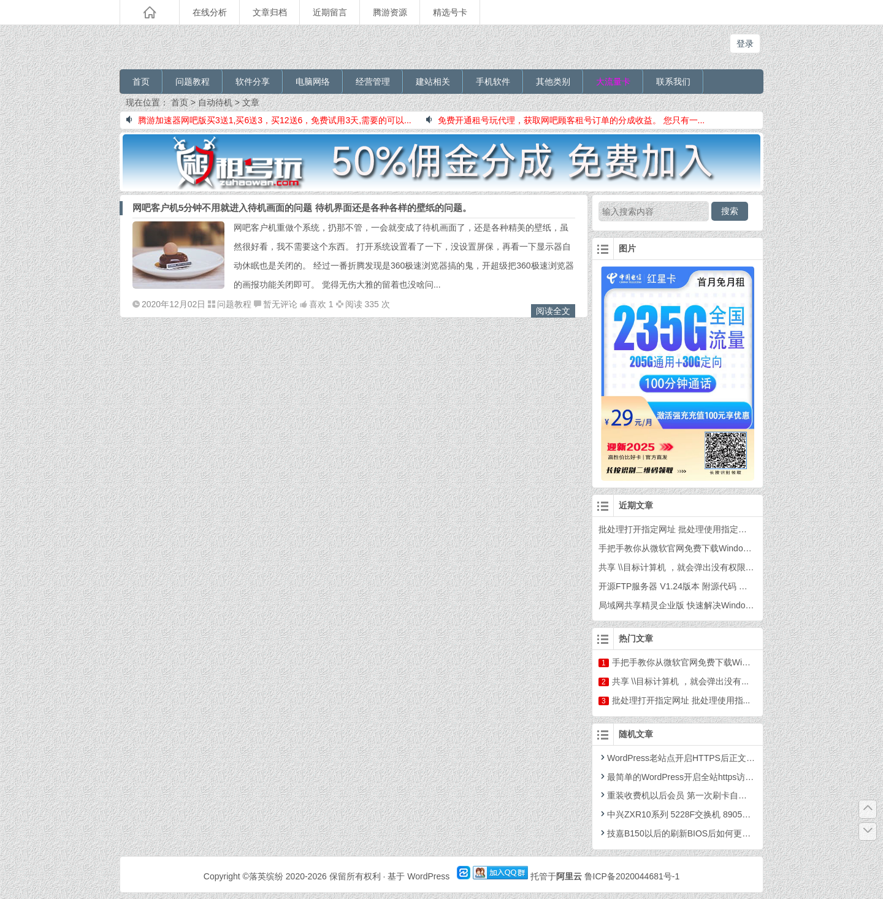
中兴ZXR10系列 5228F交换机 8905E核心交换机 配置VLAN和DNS (729, 814)
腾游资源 (390, 12)
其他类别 (553, 81)
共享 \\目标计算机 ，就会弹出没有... (680, 681)
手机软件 (493, 81)
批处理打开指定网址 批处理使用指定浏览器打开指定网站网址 (715, 529)
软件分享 (252, 81)
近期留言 (330, 12)
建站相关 (433, 81)
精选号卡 (450, 12)
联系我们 (673, 81)
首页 (141, 81)
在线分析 (210, 12)
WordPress (428, 876)
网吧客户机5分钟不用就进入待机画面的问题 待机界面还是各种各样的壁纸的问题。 (302, 207)
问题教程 (192, 81)
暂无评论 (280, 304)
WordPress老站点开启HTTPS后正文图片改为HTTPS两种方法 (720, 758)
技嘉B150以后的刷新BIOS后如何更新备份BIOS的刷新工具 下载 (724, 833)
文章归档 (270, 12)
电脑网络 (313, 81)
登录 (745, 43)
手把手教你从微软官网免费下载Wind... (685, 662)
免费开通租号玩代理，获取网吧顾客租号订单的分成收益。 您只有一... (565, 120)
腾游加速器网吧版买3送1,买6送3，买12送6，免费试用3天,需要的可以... (268, 120)
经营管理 (373, 81)
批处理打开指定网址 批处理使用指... (681, 700)
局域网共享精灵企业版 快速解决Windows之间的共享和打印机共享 (724, 605)
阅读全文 (553, 311)
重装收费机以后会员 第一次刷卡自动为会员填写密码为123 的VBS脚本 (736, 795)
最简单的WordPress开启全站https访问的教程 (688, 777)
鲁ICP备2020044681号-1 (632, 876)
